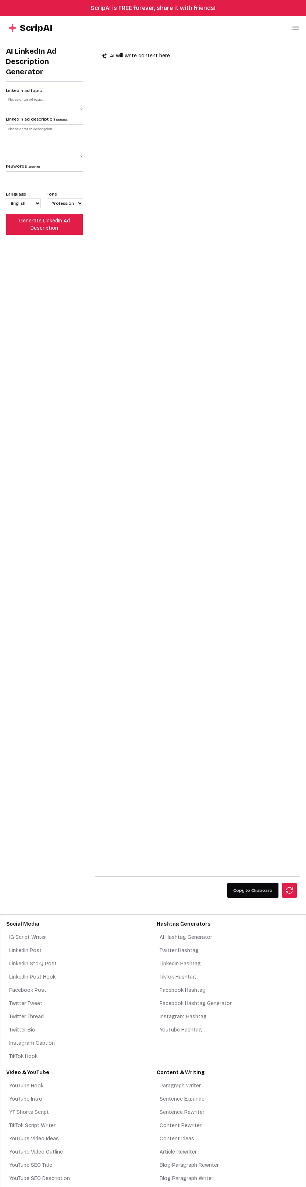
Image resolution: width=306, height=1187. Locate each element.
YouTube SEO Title (30, 1165)
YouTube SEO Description (39, 1178)
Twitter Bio (22, 1030)
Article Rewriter (178, 1152)
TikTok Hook (23, 1056)
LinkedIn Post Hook (32, 977)
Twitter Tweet (25, 1003)
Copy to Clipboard (253, 890)
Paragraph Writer (180, 1086)
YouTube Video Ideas (34, 1139)
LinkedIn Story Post (33, 964)
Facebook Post (27, 990)
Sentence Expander (183, 1099)
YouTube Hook (26, 1086)
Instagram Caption (32, 1043)
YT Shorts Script (29, 1112)
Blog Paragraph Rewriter (189, 1165)
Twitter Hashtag (179, 950)
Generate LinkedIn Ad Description (44, 224)
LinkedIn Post (25, 950)
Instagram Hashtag (183, 1016)
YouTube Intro (25, 1099)
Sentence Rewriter (182, 1112)
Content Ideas (177, 1139)
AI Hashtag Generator (186, 937)
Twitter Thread (26, 1016)
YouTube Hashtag (181, 1030)
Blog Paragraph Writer (186, 1178)
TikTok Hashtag (178, 977)
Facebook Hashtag (183, 990)
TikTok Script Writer (32, 1125)
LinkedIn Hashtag (180, 964)
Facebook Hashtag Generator (196, 1003)
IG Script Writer (27, 937)
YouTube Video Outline (36, 1152)
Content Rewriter (181, 1125)
